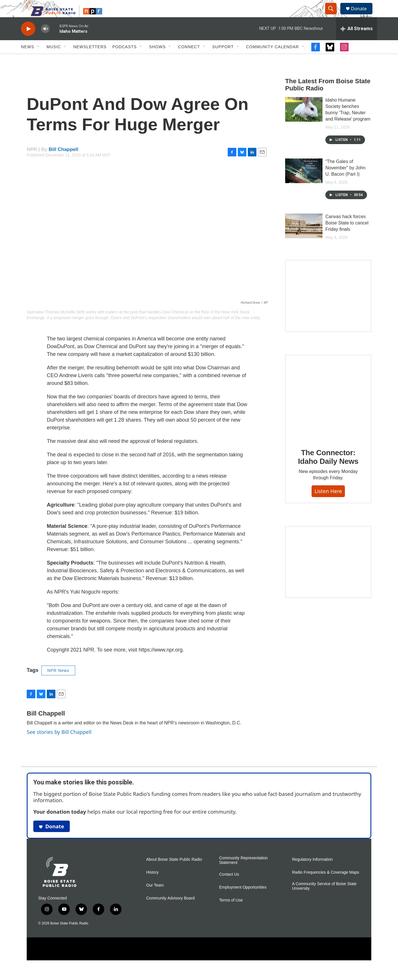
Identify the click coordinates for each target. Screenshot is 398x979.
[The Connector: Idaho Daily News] (328, 410)
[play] (28, 41)
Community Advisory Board (170, 911)
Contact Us (229, 887)
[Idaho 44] (328, 574)
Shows (157, 59)
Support (222, 59)
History (152, 885)
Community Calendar (272, 59)
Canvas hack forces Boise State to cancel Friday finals (346, 236)
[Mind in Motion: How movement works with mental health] (328, 308)
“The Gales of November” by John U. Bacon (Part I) (345, 180)
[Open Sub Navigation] (38, 59)
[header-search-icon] (333, 15)
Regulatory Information (312, 872)
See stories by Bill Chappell (59, 744)
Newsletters (90, 59)
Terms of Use (231, 913)
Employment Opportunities (242, 900)
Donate (362, 15)
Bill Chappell (63, 162)
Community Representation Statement (243, 873)
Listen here (328, 504)
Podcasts (124, 59)
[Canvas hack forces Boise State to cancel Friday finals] (303, 238)
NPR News (58, 683)
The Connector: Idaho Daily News (328, 469)
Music (54, 59)
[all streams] (356, 41)
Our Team (155, 898)
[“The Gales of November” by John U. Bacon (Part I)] (303, 183)
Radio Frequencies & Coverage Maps (325, 885)
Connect (189, 59)
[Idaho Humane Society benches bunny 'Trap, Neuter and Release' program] (303, 122)
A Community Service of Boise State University (324, 899)
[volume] (45, 41)
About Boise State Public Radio (174, 872)
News (27, 59)
